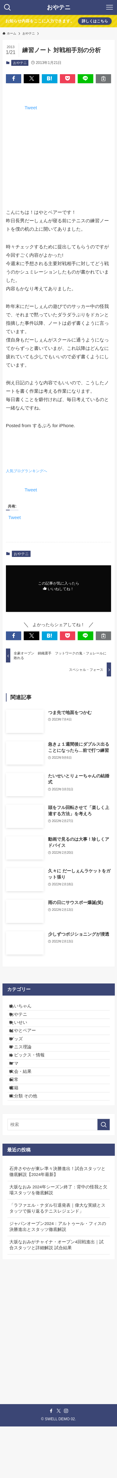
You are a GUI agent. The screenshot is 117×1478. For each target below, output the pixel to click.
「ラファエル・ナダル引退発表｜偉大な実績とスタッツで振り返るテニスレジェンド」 (57, 1259)
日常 (19, 1120)
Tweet (31, 107)
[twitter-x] (58, 1462)
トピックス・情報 (32, 1083)
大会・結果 (26, 1107)
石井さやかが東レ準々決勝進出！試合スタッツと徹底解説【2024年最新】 (57, 1223)
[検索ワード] (58, 1176)
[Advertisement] (58, 1372)
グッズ (21, 1058)
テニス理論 (26, 1070)
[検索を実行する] (103, 1176)
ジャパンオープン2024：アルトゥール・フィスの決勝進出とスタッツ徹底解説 (57, 1277)
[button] (14, 78)
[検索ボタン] (7, 7)
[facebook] (51, 1462)
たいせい (23, 1033)
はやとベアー (28, 1045)
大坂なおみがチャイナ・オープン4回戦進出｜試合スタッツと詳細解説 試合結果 (56, 1296)
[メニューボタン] (109, 7)
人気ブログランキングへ (26, 471)
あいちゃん (26, 1008)
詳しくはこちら (95, 21)
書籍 (19, 1133)
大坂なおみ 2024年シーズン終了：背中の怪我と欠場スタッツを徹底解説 (58, 1241)
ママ (19, 1095)
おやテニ (59, 8)
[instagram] (66, 1462)
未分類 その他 (28, 1145)
